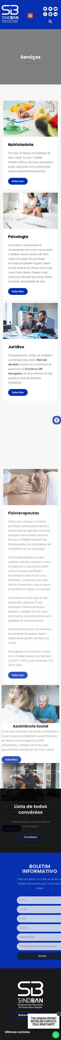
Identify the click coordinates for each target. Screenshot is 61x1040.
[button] (30, 15)
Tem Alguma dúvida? (43, 1021)
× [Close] (59, 1014)
